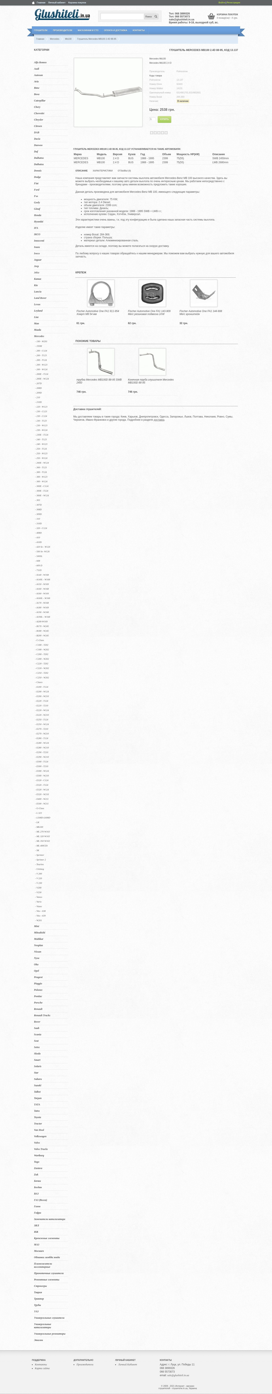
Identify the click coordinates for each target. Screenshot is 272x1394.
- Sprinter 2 (40, 859)
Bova (36, 94)
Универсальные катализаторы (42, 1326)
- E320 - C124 (41, 780)
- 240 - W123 (41, 444)
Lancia (37, 291)
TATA (37, 1104)
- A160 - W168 (42, 588)
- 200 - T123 (41, 355)
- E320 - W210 (42, 794)
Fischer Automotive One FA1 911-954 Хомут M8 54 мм (97, 313)
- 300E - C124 (41, 486)
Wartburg (39, 1155)
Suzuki (37, 1085)
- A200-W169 (41, 621)
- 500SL (38, 556)
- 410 (37, 537)
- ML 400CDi (41, 845)
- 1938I (38, 346)
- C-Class (39, 640)
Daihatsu (39, 157)
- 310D (38, 523)
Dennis (37, 170)
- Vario (38, 901)
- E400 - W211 (42, 799)
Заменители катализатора (49, 1219)
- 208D (38, 388)
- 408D (38, 532)
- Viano (38, 906)
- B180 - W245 (42, 631)
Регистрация (233, 2)
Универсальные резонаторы (49, 1333)
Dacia (37, 138)
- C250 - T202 (41, 673)
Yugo (36, 1161)
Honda (37, 215)
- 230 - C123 (41, 411)
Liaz (36, 317)
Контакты (138, 30)
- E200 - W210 (42, 696)
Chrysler (38, 119)
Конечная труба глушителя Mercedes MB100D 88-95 (151, 381)
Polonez (38, 989)
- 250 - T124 (41, 448)
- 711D (38, 570)
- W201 (38, 920)
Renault (38, 1009)
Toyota (37, 1117)
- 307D (38, 504)
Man (36, 323)
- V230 (38, 892)
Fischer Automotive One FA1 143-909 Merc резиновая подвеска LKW (149, 313)
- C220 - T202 (41, 663)
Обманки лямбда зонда (47, 1257)
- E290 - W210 (42, 757)
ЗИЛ (36, 1225)
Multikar (38, 938)
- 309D (38, 514)
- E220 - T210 (41, 705)
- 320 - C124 (41, 528)
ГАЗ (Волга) (40, 1200)
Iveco (37, 253)
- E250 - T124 (41, 719)
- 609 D (38, 565)
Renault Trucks (42, 1015)
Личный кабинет (57, 2)
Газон (37, 1206)
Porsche (38, 1002)
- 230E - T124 (41, 434)
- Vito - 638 (40, 911)
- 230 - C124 (41, 416)
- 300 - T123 (41, 467)
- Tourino (39, 864)
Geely (37, 202)
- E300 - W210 (42, 775)
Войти (222, 2)
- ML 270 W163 (42, 831)
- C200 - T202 (41, 654)
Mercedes (39, 336)
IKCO (37, 234)
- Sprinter (39, 855)
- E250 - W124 (42, 724)
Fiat (36, 183)
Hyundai (38, 221)
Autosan (38, 75)
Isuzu (37, 247)
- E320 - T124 (41, 785)
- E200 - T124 (41, 687)
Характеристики (102, 171)
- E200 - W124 (42, 691)
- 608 (37, 560)
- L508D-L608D (42, 817)
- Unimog (39, 869)
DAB (36, 132)
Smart (37, 1059)
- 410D (38, 542)
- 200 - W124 (41, 369)
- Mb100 (39, 827)
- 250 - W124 (41, 458)
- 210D (38, 402)
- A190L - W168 (42, 616)
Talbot (37, 1091)
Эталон (38, 1340)
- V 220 (38, 878)
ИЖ (36, 1231)
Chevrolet (39, 113)
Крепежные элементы (47, 1238)
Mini (36, 926)
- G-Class (39, 808)
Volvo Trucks (41, 1149)
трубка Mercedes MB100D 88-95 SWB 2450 (99, 381)
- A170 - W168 (42, 602)
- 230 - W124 (41, 430)
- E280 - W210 (42, 747)
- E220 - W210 (42, 715)
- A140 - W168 (42, 574)
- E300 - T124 (41, 761)
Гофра (37, 1212)
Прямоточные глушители (49, 1273)
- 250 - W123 (41, 453)
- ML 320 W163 (42, 836)
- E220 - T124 (41, 701)
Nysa (36, 958)
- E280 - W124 (42, 743)
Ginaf (37, 208)
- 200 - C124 (41, 350)
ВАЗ (36, 1193)
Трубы (37, 1305)
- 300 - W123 (41, 476)
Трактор (39, 1298)
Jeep (36, 266)
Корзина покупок (77, 2)
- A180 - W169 (42, 607)
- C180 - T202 (41, 645)
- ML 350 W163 (42, 841)
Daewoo (38, 145)
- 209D (38, 392)
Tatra (37, 1110)
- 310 (37, 518)
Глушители (40, 30)
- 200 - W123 (41, 364)
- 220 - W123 (41, 406)
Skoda (37, 1053)
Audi (36, 68)
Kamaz (37, 278)
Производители (62, 30)
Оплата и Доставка (115, 30)
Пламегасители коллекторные (43, 1265)
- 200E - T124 (41, 374)
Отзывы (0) (124, 171)
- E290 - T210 (41, 752)
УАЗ (36, 1311)
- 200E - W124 (42, 378)
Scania (37, 1034)
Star (36, 1072)
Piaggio (38, 983)
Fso (36, 196)
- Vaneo (38, 897)
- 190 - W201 (41, 341)
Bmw (36, 87)
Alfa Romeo (40, 62)
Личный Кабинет (127, 1364)
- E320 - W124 (42, 789)
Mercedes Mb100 (157, 59)
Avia (36, 81)
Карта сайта (42, 1368)
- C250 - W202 (42, 677)
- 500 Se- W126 (42, 551)
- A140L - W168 (42, 579)
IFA (36, 227)
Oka (36, 964)
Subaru (38, 1079)
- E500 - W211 (42, 803)
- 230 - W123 (41, 425)
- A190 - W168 (42, 612)
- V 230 (38, 883)
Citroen (38, 126)
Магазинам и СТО (88, 30)
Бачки (37, 1180)
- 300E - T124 (41, 490)
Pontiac (38, 996)
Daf (36, 151)
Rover (37, 1021)
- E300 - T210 (41, 766)
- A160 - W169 (42, 593)
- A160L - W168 (42, 598)
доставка (159, 419)
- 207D (38, 383)
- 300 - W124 (41, 481)
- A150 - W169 (42, 584)
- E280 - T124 (41, 738)
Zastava (38, 1168)
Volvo (37, 1142)
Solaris (37, 1066)
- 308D (38, 509)
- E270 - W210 (42, 733)
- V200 (38, 887)
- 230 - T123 (41, 420)
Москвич (39, 1250)
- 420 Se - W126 (42, 546)
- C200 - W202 (42, 659)
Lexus (37, 304)
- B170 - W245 (42, 626)
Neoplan (38, 945)
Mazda (37, 329)
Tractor (38, 1123)
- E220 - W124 (42, 710)
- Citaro (38, 682)
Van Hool (39, 1129)
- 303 (37, 500)
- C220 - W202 (42, 668)
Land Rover (40, 298)
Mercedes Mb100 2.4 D (160, 63)
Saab (36, 1028)
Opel (36, 970)
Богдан (38, 1187)
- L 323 (38, 813)
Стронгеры (40, 1285)
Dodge (37, 177)
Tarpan (38, 1098)
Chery (37, 106)
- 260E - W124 (42, 462)
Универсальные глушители (49, 1317)
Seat (36, 1040)
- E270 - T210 (41, 729)
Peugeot (38, 977)
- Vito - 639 (40, 915)
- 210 (37, 397)
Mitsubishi (39, 932)
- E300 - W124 (42, 771)
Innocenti (39, 240)
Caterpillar (39, 100)
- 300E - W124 (42, 495)
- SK (37, 850)
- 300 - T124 (41, 472)
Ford (36, 189)
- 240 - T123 (41, 439)
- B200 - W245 (42, 635)
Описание (81, 171)
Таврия (38, 1292)
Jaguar (37, 259)
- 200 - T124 (41, 360)
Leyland (38, 310)
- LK (37, 822)
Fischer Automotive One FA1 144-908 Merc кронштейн (201, 313)
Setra (37, 1047)
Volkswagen (40, 1136)
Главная (41, 2)
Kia (36, 285)
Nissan (37, 951)
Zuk (36, 1174)
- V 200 (38, 873)
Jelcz (36, 272)
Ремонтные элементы (46, 1279)
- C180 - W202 (42, 649)
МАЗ (36, 1244)
